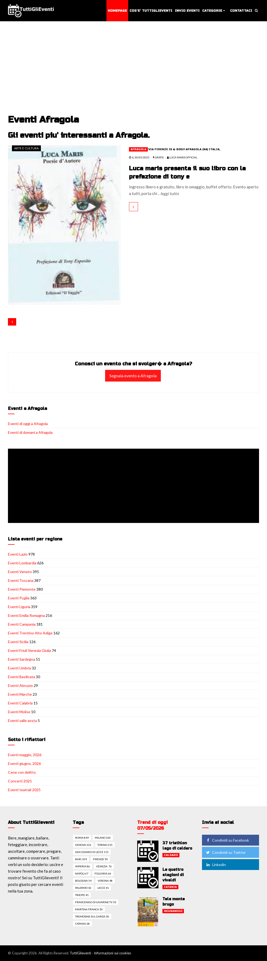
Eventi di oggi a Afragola (28, 423)
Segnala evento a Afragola (133, 375)
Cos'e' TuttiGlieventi (151, 10)
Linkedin (215, 864)
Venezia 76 (104, 866)
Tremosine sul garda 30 (92, 916)
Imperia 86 (82, 866)
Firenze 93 (100, 859)
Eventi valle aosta (22, 720)
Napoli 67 (81, 873)
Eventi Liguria (19, 606)
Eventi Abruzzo (20, 685)
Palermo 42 (83, 887)
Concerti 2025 (20, 781)
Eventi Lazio (18, 554)
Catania (170, 887)
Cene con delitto (22, 772)
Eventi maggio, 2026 (24, 754)
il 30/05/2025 (139, 157)
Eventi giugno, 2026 (24, 763)
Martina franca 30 (89, 909)
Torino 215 (105, 844)
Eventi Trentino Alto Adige (30, 633)
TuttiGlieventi (80, 953)
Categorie (212, 10)
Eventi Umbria (19, 668)
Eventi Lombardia (22, 563)
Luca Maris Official (182, 157)
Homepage (117, 10)
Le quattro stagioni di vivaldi (173, 874)
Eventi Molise (19, 711)
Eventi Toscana (20, 580)
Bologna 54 (83, 880)
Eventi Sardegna (21, 659)
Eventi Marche (20, 694)
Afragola (138, 149)
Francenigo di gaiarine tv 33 (95, 902)
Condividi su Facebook (227, 840)
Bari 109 (81, 859)
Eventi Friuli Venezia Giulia (29, 650)
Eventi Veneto (20, 571)
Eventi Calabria (20, 703)
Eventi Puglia (18, 598)
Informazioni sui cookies (112, 953)
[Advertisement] (134, 75)
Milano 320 (103, 837)
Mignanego (173, 911)
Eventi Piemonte (22, 589)
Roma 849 (82, 837)
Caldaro (171, 855)
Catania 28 (82, 923)
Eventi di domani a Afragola (30, 432)
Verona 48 (105, 880)
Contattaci (241, 10)
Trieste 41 (82, 895)
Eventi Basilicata (21, 676)
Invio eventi (187, 10)
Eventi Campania (22, 624)
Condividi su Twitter (225, 852)
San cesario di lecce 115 (92, 852)
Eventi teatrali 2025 (24, 789)
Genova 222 (83, 844)
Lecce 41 (103, 887)
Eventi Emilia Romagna (26, 615)
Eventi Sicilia (18, 641)
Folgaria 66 (102, 873)
